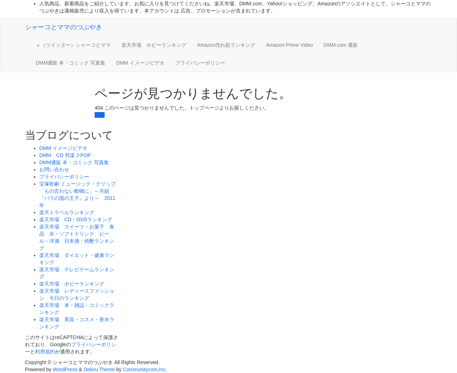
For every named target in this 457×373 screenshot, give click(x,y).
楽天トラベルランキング (66, 212)
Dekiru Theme (99, 369)
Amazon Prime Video (289, 45)
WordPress (65, 369)
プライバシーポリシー (200, 63)
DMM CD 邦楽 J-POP (65, 155)
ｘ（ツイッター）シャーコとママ (73, 45)
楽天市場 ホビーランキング (153, 45)
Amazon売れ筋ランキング (226, 45)
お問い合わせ (54, 169)
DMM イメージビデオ (140, 63)
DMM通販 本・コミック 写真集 (70, 63)
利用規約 (45, 351)
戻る (100, 115)
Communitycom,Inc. (145, 369)
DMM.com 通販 (341, 45)
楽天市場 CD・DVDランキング (75, 219)
